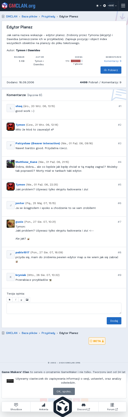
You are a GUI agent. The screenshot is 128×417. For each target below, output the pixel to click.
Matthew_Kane (26, 161)
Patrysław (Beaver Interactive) (37, 143)
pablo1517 (22, 252)
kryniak (20, 275)
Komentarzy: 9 (112, 61)
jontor (19, 203)
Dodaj (114, 320)
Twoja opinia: (16, 293)
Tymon (20, 124)
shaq (18, 106)
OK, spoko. (64, 391)
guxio (19, 221)
